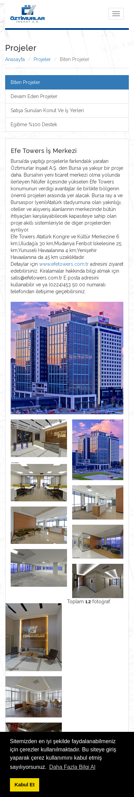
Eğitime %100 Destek (34, 124)
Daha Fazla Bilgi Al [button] (72, 767)
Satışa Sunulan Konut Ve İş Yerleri (47, 110)
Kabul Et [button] (24, 784)
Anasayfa (15, 59)
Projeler (42, 59)
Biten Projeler (25, 82)
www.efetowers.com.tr (64, 264)
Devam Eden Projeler (34, 96)
